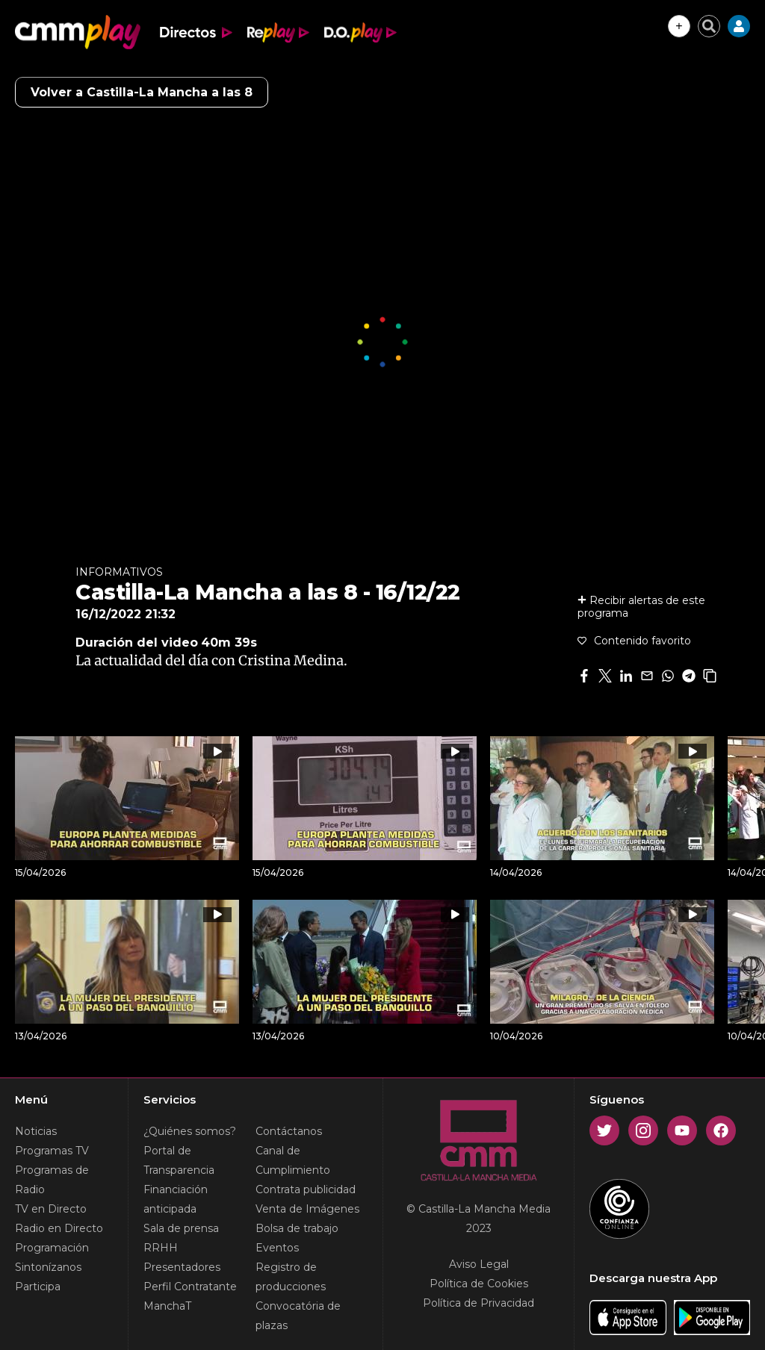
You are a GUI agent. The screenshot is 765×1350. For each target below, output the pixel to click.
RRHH (160, 1247)
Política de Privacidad (478, 1303)
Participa (38, 1286)
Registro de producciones (290, 1276)
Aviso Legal (479, 1264)
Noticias (36, 1131)
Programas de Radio (52, 1179)
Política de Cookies (479, 1283)
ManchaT (167, 1306)
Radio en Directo (59, 1228)
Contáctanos (288, 1131)
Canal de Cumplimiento (292, 1160)
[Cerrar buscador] (709, 26)
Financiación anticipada (175, 1199)
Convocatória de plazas (298, 1315)
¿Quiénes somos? (189, 1131)
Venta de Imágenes (307, 1209)
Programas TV (52, 1150)
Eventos (277, 1247)
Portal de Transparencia (178, 1160)
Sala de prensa (181, 1228)
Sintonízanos (48, 1267)
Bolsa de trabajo (296, 1228)
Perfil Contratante (190, 1286)
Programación (52, 1247)
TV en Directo (51, 1209)
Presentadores (181, 1267)
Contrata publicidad (305, 1189)
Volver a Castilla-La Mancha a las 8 (142, 92)
